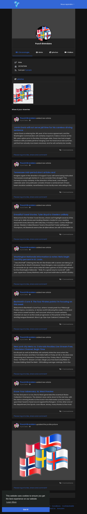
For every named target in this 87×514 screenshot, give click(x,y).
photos (53, 52)
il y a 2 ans (24, 120)
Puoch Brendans (43, 43)
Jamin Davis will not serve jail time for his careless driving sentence (43, 129)
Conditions (56, 506)
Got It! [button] (25, 510)
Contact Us (51, 508)
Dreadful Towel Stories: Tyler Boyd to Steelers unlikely (41, 214)
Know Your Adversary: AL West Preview (33, 391)
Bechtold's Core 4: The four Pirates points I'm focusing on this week (43, 303)
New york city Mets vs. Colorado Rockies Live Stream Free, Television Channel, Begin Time (43, 348)
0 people (28, 70)
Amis (39, 52)
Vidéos (69, 52)
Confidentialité (68, 506)
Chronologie (22, 52)
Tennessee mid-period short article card (34, 172)
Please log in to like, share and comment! (30, 155)
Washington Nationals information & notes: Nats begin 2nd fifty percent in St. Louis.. (41, 258)
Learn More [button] (11, 502)
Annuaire (60, 508)
